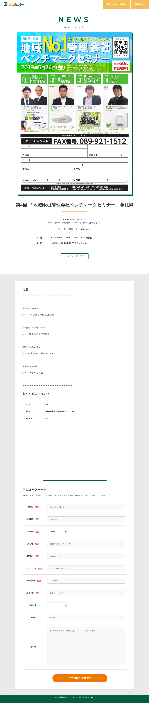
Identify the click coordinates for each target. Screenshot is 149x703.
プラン (96, 4)
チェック (38, 4)
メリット (83, 4)
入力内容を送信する (80, 678)
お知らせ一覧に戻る (74, 256)
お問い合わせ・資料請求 (117, 4)
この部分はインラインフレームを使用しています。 (74, 451)
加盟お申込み (139, 4)
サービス (68, 4)
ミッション (53, 4)
